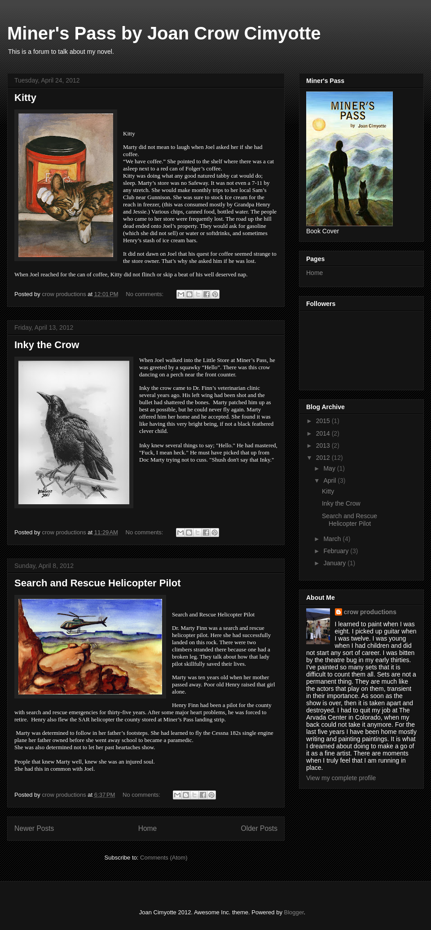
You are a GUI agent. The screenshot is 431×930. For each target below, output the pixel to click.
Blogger (294, 912)
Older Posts (259, 828)
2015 (324, 420)
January (335, 563)
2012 (324, 457)
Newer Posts (34, 828)
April (330, 480)
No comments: (145, 294)
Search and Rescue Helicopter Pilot (97, 583)
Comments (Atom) (163, 857)
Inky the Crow (46, 344)
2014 (324, 433)
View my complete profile (341, 778)
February (336, 551)
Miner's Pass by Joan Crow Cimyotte (164, 33)
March (333, 538)
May (330, 468)
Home (147, 828)
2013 (324, 445)
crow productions (370, 612)
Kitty (25, 97)
